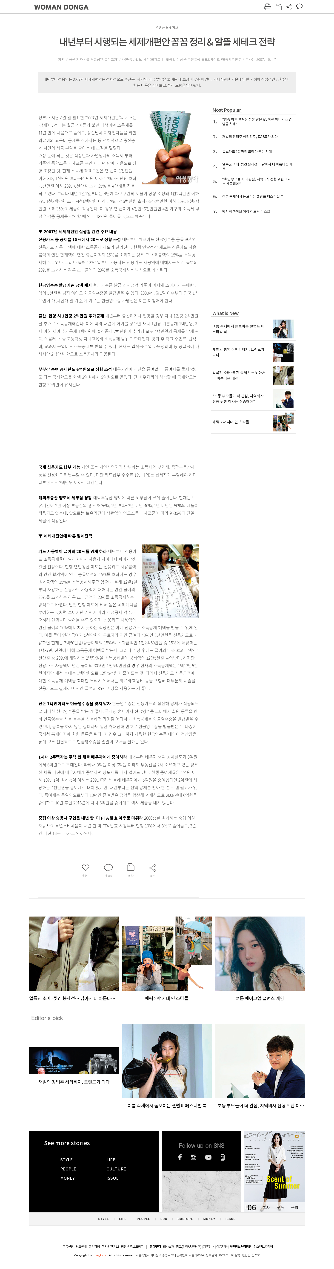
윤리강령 (94, 1247)
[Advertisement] (107, 425)
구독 (280, 1207)
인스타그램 (193, 1157)
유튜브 (208, 1157)
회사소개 (168, 1247)
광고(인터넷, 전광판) (188, 1247)
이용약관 (221, 1247)
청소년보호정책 (263, 1247)
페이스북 (180, 1157)
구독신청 (68, 1247)
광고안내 (81, 1247)
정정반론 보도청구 (132, 1247)
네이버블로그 (223, 1157)
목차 (266, 1207)
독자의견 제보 (110, 1247)
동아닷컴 (155, 1247)
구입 (294, 1207)
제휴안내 (208, 1247)
